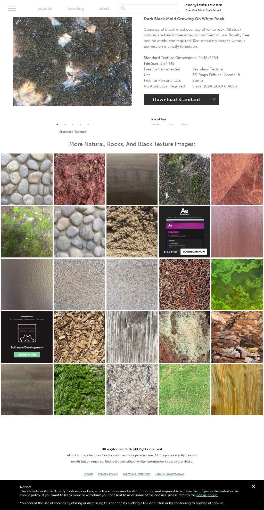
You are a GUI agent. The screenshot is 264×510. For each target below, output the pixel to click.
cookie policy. (207, 495)
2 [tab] (65, 124)
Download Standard (176, 99)
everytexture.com (204, 7)
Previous (9, 68)
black (184, 124)
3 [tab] (72, 124)
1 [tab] (57, 124)
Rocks (170, 124)
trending (75, 8)
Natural (155, 124)
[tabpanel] (72, 61)
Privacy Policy (108, 474)
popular (45, 8)
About (88, 474)
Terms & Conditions (136, 474)
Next (135, 68)
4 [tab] (80, 124)
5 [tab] (88, 124)
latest (103, 8)
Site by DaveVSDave (169, 474)
